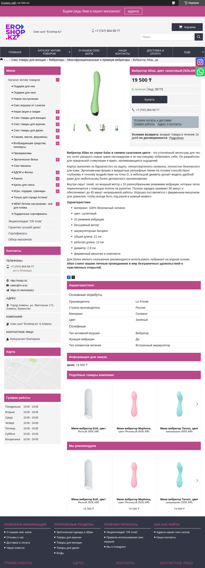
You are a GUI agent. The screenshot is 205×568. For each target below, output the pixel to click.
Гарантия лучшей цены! (24, 227)
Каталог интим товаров (49, 52)
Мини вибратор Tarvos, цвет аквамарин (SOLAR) (179, 430)
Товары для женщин (69, 542)
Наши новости (15, 547)
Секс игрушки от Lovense (29, 105)
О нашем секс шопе (89, 52)
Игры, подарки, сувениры (29, 191)
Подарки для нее (24, 86)
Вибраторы (56, 59)
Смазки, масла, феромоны (30, 136)
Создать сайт (9, 2)
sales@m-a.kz (19, 285)
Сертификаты (17, 233)
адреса (133, 11)
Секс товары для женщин (29, 59)
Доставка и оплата (155, 52)
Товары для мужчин (69, 537)
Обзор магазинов (20, 239)
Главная (15, 52)
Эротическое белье (26, 159)
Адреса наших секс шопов (173, 532)
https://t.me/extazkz (22, 290)
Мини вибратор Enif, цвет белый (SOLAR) (88, 430)
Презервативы (23, 153)
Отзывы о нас (15, 537)
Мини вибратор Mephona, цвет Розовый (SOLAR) (134, 430)
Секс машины (22, 165)
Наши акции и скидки (27, 111)
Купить (149, 99)
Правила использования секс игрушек (124, 539)
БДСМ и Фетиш (23, 172)
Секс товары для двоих (28, 130)
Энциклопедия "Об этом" (25, 221)
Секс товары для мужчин (29, 124)
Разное (18, 178)
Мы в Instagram (116, 546)
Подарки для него (25, 92)
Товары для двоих (67, 547)
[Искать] (199, 37)
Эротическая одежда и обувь (74, 532)
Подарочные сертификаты (30, 213)
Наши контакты (122, 52)
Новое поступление (26, 98)
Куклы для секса (24, 184)
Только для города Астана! (30, 197)
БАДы (60, 553)
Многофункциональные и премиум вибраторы (98, 59)
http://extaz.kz (18, 280)
